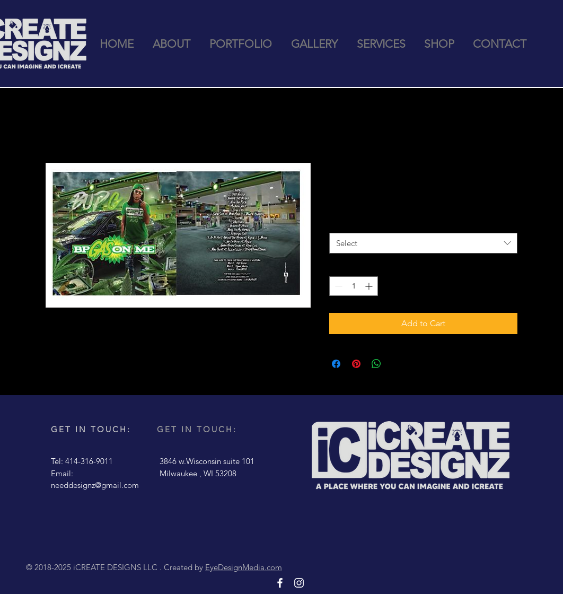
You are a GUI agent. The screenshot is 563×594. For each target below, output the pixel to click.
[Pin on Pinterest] (356, 363)
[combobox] (423, 243)
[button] (241, 44)
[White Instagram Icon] (299, 582)
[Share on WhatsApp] (376, 363)
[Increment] (369, 286)
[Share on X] (396, 363)
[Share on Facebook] (336, 363)
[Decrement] (337, 286)
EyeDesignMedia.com (243, 567)
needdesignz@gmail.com (95, 485)
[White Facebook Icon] (280, 582)
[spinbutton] (353, 286)
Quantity (346, 223)
